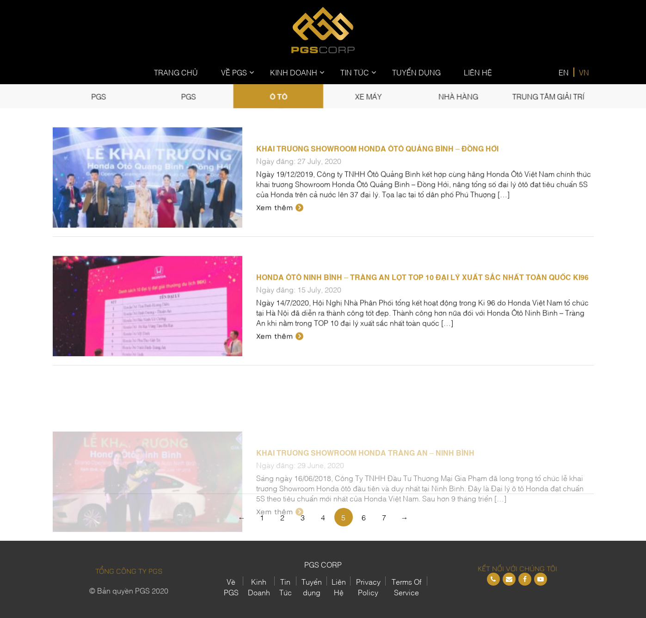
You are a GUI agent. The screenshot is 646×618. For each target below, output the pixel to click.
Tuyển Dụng (416, 72)
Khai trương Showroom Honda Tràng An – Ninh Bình (365, 485)
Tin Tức (354, 72)
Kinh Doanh (293, 72)
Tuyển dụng (311, 586)
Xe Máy (367, 96)
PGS (103, 96)
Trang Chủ (176, 72)
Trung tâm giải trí (543, 96)
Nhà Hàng (455, 96)
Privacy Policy (368, 586)
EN (564, 72)
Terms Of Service (406, 586)
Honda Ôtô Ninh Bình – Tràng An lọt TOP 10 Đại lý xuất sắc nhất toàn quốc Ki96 (422, 285)
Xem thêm (279, 216)
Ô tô (279, 96)
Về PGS (234, 72)
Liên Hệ (478, 72)
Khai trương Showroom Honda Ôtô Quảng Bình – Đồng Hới (377, 157)
